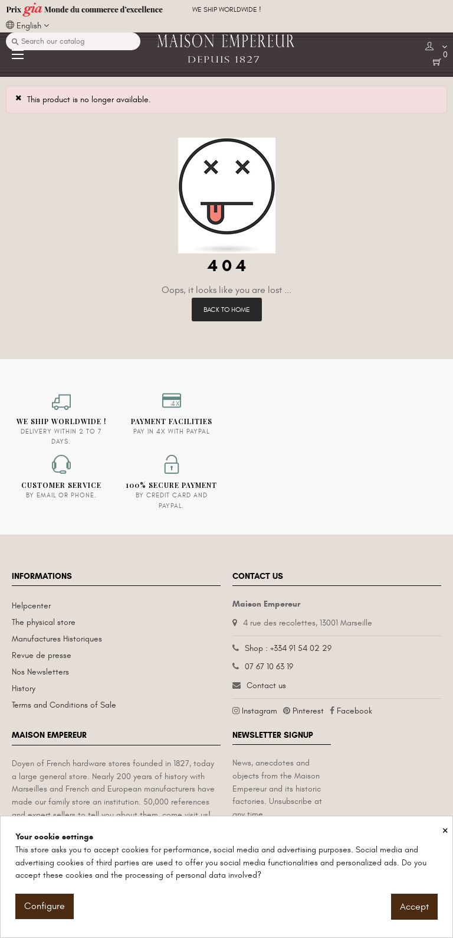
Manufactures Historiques (57, 639)
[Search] (73, 41)
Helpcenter (31, 606)
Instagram (259, 711)
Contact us (266, 685)
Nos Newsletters (40, 672)
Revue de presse (41, 655)
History (23, 688)
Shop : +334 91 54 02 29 (288, 648)
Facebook (354, 711)
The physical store (44, 622)
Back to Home (226, 309)
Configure (44, 906)
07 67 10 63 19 (269, 667)
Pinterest (308, 711)
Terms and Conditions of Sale (64, 705)
